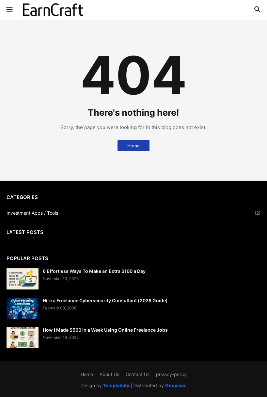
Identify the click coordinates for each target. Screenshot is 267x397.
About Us (109, 374)
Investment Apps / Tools (133, 213)
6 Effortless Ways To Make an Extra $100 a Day (94, 271)
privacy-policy (171, 374)
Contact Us (137, 374)
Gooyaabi (176, 385)
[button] (9, 9)
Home (133, 145)
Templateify (116, 385)
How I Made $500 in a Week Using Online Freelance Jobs (105, 330)
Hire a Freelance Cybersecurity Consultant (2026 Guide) (105, 300)
